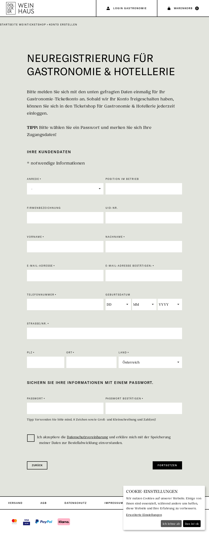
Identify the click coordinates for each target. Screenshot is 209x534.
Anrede (33, 179)
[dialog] (164, 508)
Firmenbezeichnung (44, 207)
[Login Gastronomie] (126, 8)
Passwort (35, 398)
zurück (37, 465)
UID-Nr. (112, 207)
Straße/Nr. (37, 323)
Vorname (34, 237)
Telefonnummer (40, 294)
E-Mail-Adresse (40, 266)
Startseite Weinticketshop (23, 24)
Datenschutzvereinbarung (87, 437)
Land (123, 352)
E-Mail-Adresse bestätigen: (129, 266)
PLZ (29, 352)
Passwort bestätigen (123, 398)
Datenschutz (75, 502)
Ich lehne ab (171, 523)
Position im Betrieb (122, 178)
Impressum (113, 502)
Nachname (114, 237)
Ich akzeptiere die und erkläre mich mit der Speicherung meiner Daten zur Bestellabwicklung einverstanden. (99, 439)
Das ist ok (192, 523)
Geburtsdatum (118, 294)
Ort (69, 352)
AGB (43, 502)
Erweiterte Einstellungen (144, 514)
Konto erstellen (63, 24)
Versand (15, 502)
